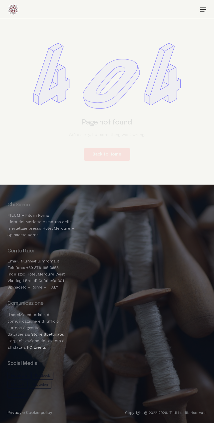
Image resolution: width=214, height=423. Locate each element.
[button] (203, 9)
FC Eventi (36, 347)
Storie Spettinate (47, 334)
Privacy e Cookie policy (29, 413)
